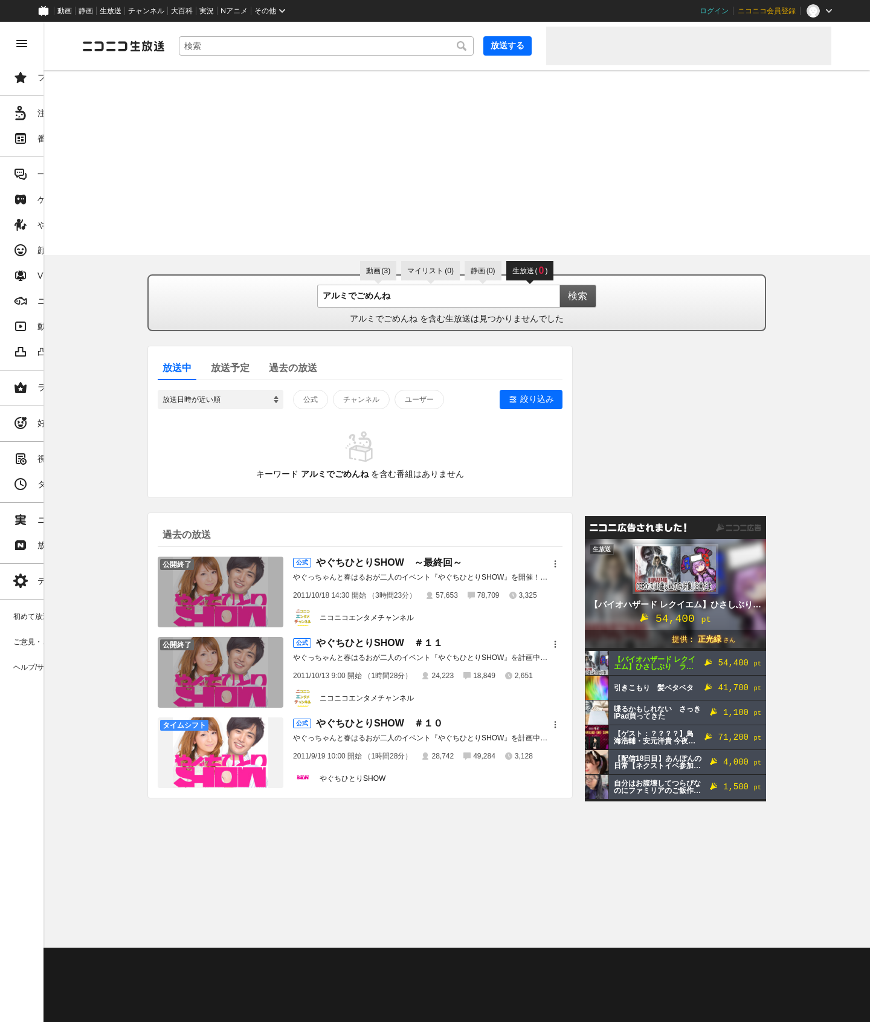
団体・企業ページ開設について (412, 992)
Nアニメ (234, 11)
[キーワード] (372, 46)
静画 (86, 11)
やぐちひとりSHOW (398, 778)
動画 (64, 11)
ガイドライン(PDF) (423, 962)
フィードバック (790, 930)
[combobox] (372, 46)
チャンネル (146, 11)
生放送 (110, 11)
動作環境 (328, 962)
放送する (507, 45)
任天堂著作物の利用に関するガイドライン (311, 1007)
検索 (623, 296)
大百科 (182, 11)
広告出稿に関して (203, 1007)
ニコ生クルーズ (321, 977)
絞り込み (583, 399)
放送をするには (260, 977)
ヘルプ (292, 962)
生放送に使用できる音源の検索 (300, 992)
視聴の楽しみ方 (199, 977)
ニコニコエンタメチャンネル (413, 617)
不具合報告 (253, 962)
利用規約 (367, 962)
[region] (67, 522)
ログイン (714, 11)
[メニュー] (601, 564)
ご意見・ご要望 (199, 962)
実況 (206, 11)
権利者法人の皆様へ (206, 992)
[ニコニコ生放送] (215, 45)
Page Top (503, 931)
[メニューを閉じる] (22, 43)
